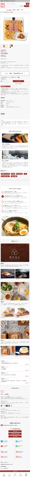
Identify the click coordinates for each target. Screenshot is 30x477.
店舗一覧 (26, 475)
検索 (27, 3)
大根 (25, 174)
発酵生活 (18, 9)
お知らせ (9, 475)
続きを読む (27, 370)
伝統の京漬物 (19, 174)
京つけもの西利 (9, 9)
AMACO (22, 9)
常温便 (13, 174)
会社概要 (4, 475)
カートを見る (20, 475)
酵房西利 (14, 9)
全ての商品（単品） (5, 176)
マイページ (15, 475)
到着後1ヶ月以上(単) (5, 174)
